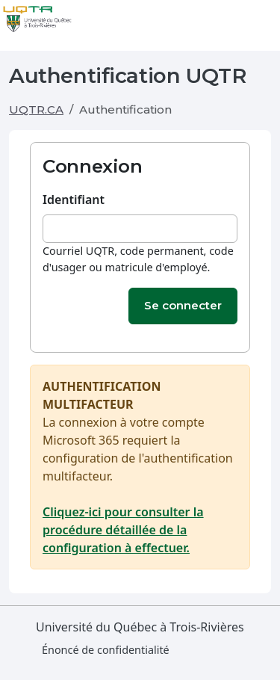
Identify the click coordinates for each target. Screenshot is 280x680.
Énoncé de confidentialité (105, 650)
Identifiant (74, 199)
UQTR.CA (36, 109)
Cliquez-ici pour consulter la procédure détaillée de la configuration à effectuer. (123, 530)
